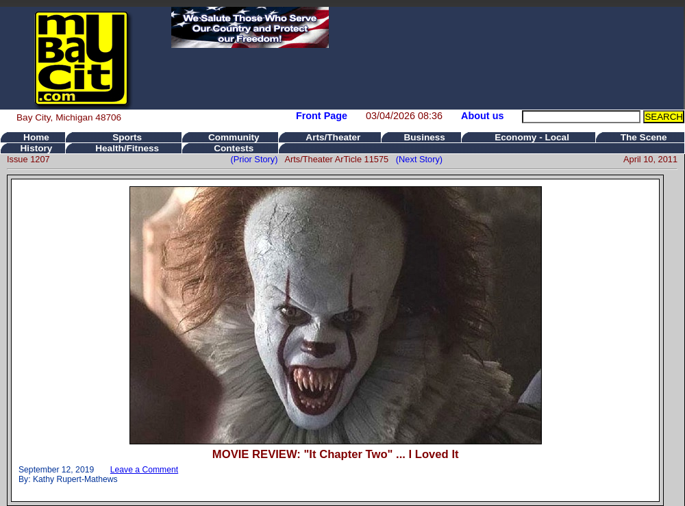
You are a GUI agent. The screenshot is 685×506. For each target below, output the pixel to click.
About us (482, 115)
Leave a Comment (144, 470)
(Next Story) (417, 159)
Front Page (321, 115)
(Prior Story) (258, 159)
